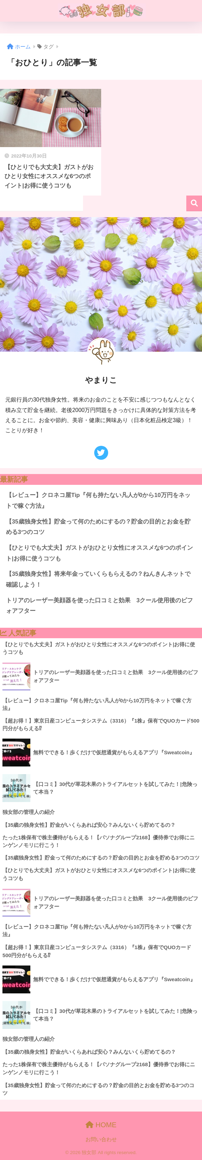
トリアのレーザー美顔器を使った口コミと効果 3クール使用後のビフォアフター (99, 606)
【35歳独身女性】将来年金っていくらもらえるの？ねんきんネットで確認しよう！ (98, 579)
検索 (194, 203)
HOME (101, 1125)
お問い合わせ (101, 1139)
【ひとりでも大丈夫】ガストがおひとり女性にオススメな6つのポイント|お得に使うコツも (99, 553)
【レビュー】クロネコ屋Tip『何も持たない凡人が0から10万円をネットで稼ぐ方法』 (98, 500)
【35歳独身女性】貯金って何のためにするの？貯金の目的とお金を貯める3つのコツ (98, 527)
